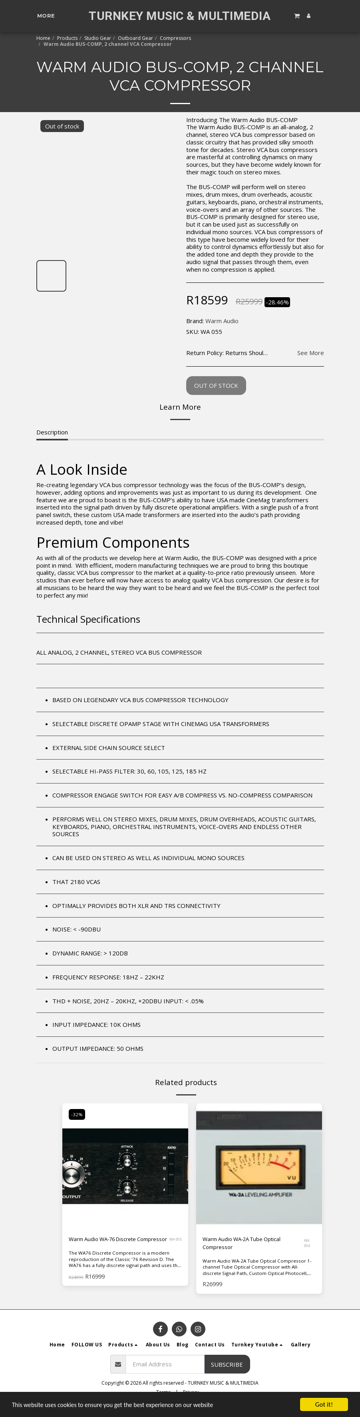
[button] (296, 15)
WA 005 (174, 1244)
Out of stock (216, 385)
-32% (78, 1114)
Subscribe (227, 1372)
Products (67, 38)
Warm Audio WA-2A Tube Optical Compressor (248, 1244)
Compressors (175, 38)
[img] (259, 1166)
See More (310, 353)
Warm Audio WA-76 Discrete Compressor (108, 1244)
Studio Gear (97, 38)
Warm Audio (222, 321)
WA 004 (308, 1244)
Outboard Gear (135, 38)
